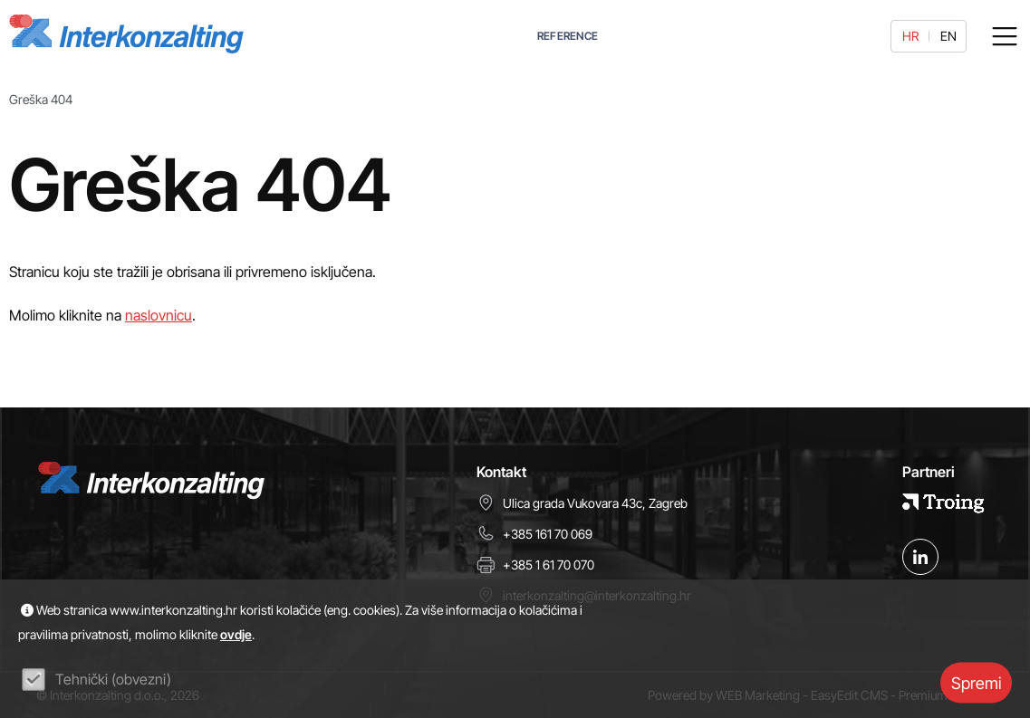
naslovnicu (158, 315)
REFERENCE (568, 36)
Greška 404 (40, 99)
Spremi (976, 682)
